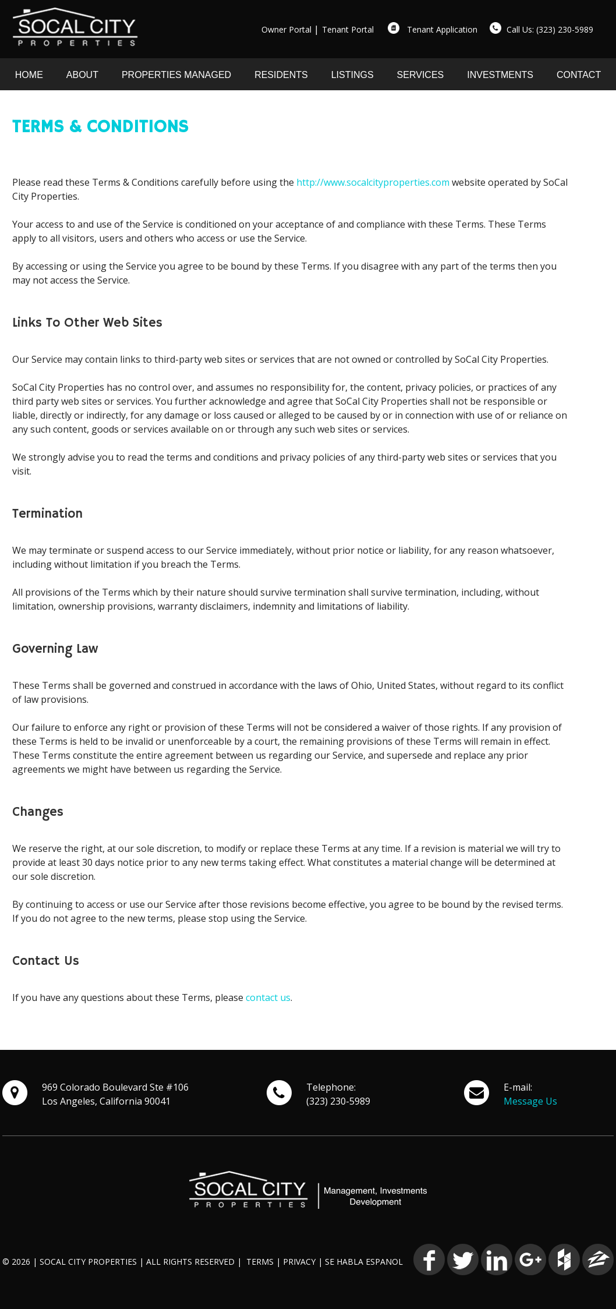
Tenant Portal (348, 29)
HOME (29, 75)
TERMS (260, 1261)
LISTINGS (352, 75)
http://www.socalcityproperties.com (372, 182)
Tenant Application (442, 29)
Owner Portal (286, 29)
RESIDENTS (281, 75)
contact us (268, 997)
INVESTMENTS (500, 75)
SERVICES (420, 75)
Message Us (530, 1101)
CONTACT (579, 75)
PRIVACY (299, 1261)
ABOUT (82, 75)
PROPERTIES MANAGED (176, 75)
